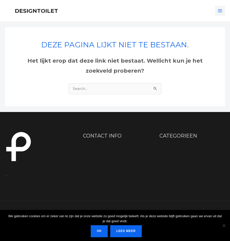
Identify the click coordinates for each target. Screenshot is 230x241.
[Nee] (223, 225)
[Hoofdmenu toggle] (220, 11)
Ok (99, 231)
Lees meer (126, 231)
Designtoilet (36, 11)
